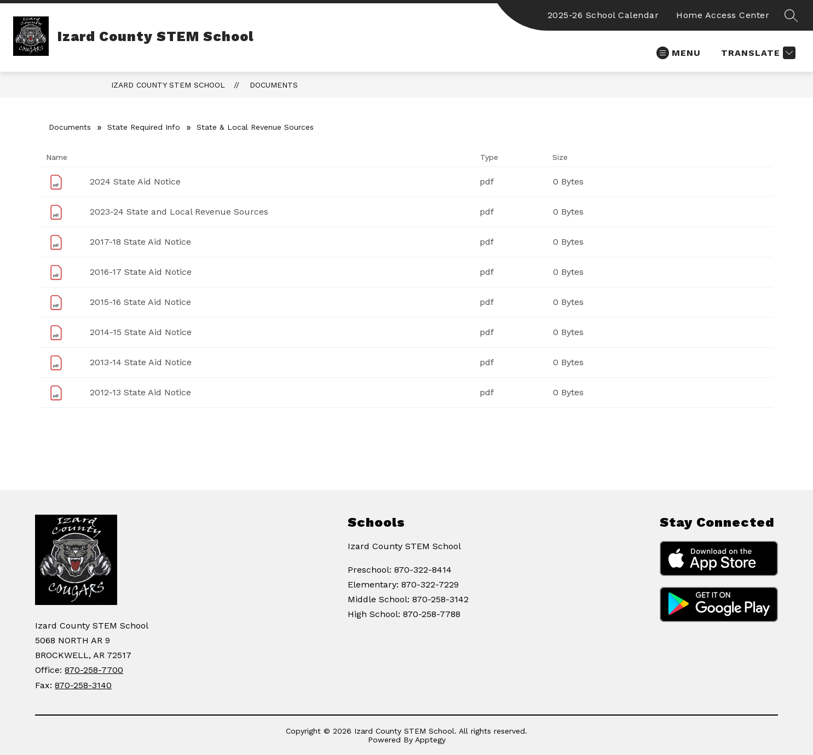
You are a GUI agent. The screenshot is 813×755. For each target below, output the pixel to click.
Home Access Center (722, 15)
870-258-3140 (83, 685)
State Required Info (143, 127)
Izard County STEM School (168, 84)
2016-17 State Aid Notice (141, 272)
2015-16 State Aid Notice (140, 302)
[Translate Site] (756, 53)
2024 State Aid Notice (135, 181)
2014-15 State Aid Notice (141, 332)
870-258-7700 (94, 670)
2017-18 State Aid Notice (140, 242)
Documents (274, 84)
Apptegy (430, 739)
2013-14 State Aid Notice (141, 362)
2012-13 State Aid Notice (140, 392)
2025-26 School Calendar (603, 15)
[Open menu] (678, 53)
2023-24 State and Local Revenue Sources (179, 211)
